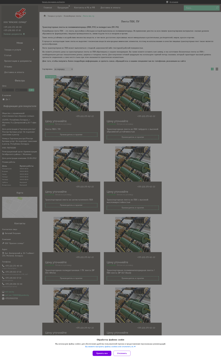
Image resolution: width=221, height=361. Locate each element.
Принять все (102, 353)
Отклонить (123, 353)
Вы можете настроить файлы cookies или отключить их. (109, 347)
